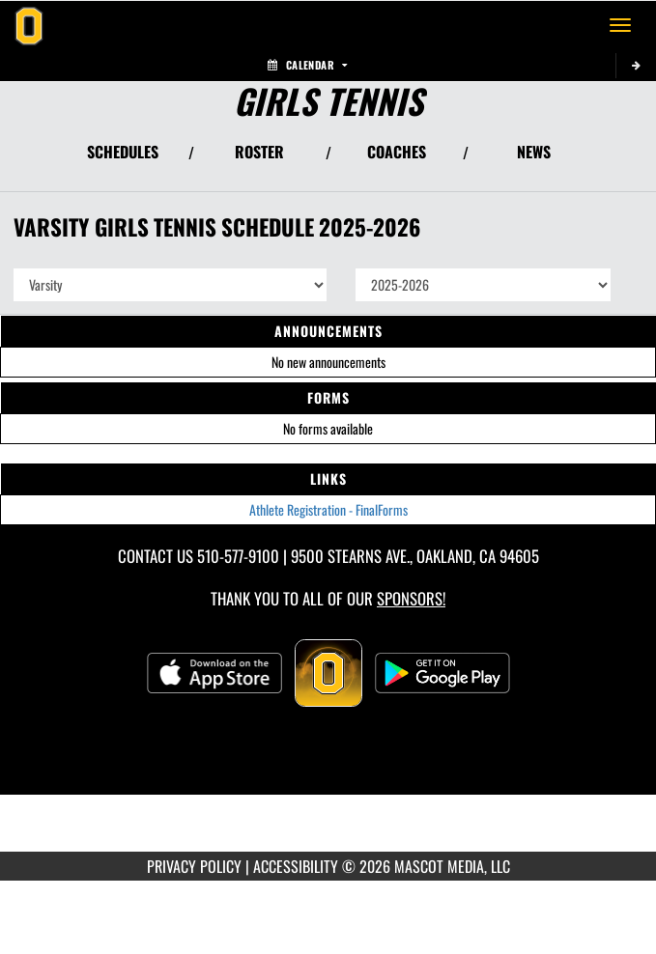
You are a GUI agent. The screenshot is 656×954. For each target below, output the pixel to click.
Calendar (307, 64)
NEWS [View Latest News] (534, 151)
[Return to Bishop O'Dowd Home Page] (29, 25)
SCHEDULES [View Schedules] (122, 151)
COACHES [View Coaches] (396, 151)
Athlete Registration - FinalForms (328, 509)
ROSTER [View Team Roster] (259, 151)
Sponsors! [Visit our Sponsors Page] (411, 598)
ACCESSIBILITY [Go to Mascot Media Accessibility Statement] (295, 866)
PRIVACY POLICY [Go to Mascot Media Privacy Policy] (194, 866)
